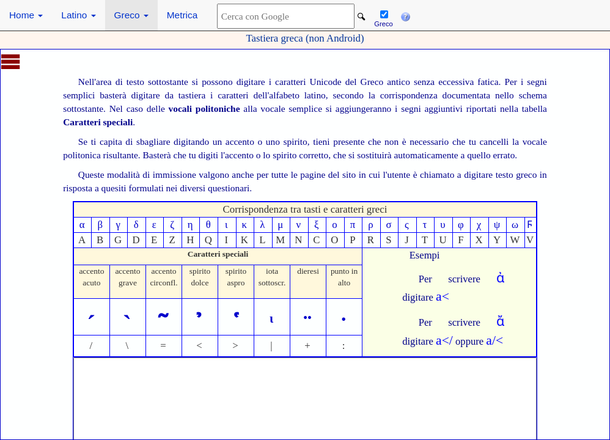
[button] (405, 15)
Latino (78, 15)
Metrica (182, 15)
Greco (131, 15)
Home (26, 15)
